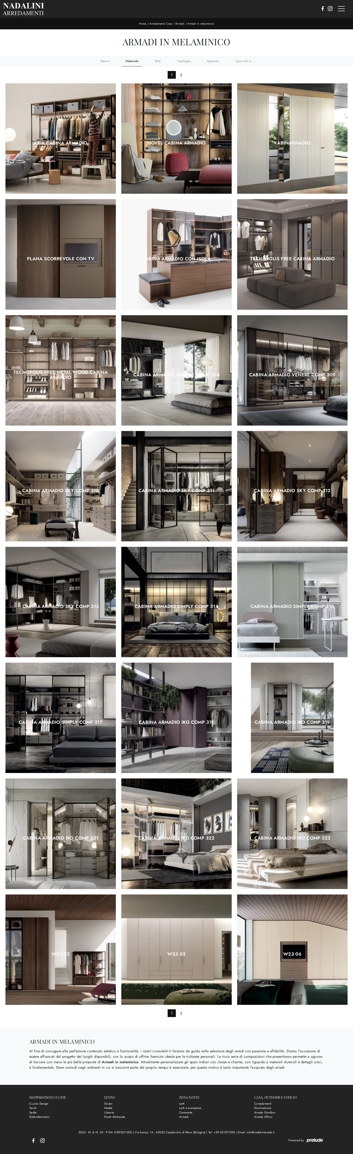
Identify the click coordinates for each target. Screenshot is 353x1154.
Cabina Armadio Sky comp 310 (60, 490)
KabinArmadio (292, 143)
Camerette (185, 1112)
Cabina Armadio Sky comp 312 (292, 490)
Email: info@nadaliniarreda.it (256, 1132)
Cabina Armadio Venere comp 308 (176, 374)
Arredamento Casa (160, 24)
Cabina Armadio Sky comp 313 (60, 606)
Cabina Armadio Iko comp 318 (176, 722)
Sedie (33, 1112)
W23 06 (292, 954)
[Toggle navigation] (341, 9)
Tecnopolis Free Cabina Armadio (292, 258)
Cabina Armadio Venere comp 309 (292, 374)
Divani (108, 1103)
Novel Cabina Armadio (176, 143)
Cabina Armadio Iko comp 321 (61, 838)
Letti (181, 1103)
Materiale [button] (132, 61)
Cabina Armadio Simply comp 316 (292, 606)
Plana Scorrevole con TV (60, 258)
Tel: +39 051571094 (222, 1132)
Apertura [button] (213, 61)
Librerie (109, 1112)
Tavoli (33, 1108)
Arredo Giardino (264, 1112)
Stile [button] (158, 61)
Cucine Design (38, 1103)
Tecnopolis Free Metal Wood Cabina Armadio (60, 375)
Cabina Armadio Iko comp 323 (292, 838)
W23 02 (61, 954)
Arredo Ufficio (263, 1117)
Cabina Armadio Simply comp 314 (177, 606)
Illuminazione (262, 1108)
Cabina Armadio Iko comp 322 (176, 838)
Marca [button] (105, 61)
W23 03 (176, 954)
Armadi (179, 24)
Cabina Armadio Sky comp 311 (177, 490)
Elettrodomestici (39, 1117)
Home (142, 24)
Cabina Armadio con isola (176, 258)
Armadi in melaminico (200, 24)
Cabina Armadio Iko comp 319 (292, 722)
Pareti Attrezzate (114, 1117)
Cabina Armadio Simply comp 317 (60, 722)
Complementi (262, 1103)
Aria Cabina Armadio (60, 143)
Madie (108, 1108)
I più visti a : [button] (244, 61)
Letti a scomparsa (190, 1108)
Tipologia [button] (183, 61)
